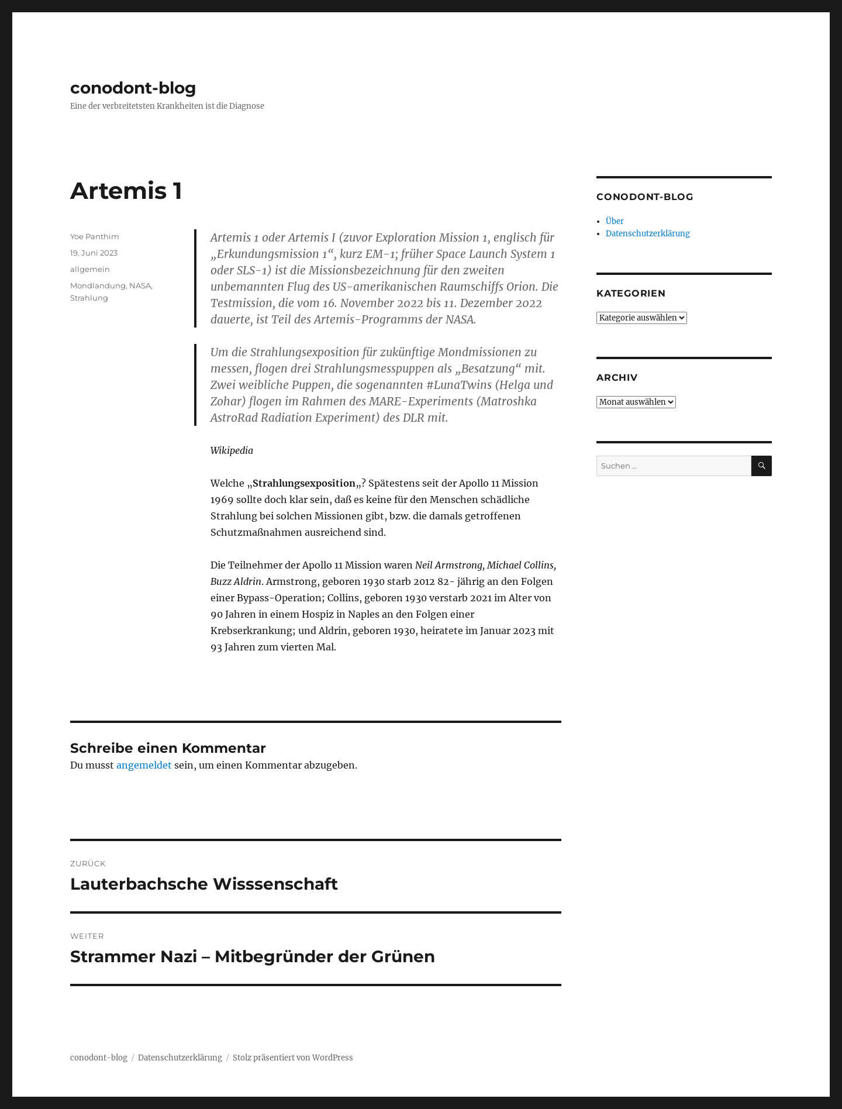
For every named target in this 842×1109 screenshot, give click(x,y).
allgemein (90, 269)
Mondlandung (98, 285)
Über (615, 221)
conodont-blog (133, 88)
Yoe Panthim (94, 236)
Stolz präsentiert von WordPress (293, 1058)
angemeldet (144, 765)
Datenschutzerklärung (648, 234)
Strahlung (89, 297)
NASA (140, 285)
